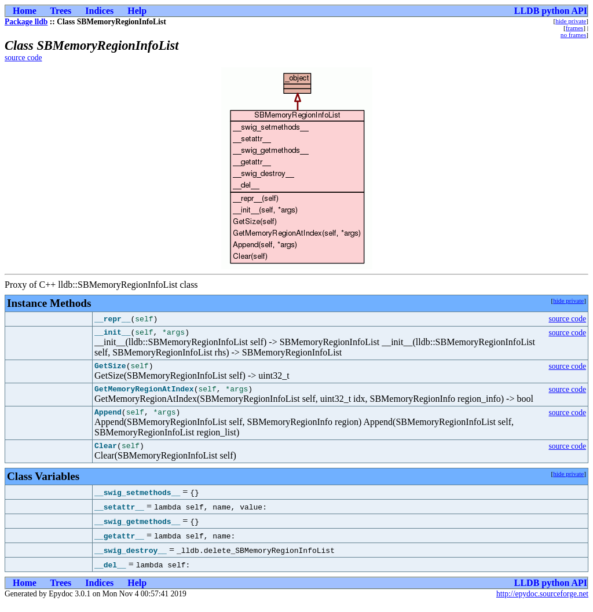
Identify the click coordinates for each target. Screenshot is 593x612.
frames (574, 27)
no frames (573, 34)
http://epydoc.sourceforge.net (542, 602)
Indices (99, 11)
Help (137, 11)
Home (24, 11)
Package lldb (26, 21)
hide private (570, 20)
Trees (61, 11)
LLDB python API (550, 11)
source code (23, 57)
